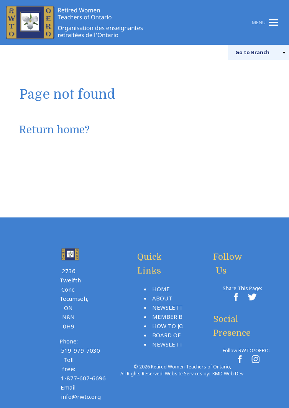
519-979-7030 (80, 350)
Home (161, 289)
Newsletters (172, 307)
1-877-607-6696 (83, 378)
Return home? (55, 130)
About (162, 298)
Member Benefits (179, 316)
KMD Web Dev (227, 373)
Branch (251, 52)
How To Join (171, 326)
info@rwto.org (81, 396)
